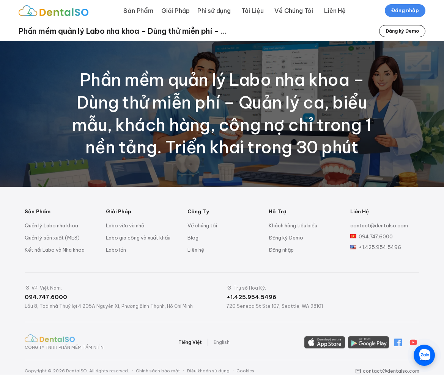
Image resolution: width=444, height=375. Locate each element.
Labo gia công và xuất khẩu (138, 238)
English (222, 342)
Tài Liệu (252, 10)
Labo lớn (116, 250)
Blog (192, 238)
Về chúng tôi (202, 225)
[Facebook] (398, 342)
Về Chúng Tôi (293, 10)
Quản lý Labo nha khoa (51, 225)
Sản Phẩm (138, 10)
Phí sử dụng (214, 10)
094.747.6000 (376, 236)
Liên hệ (195, 250)
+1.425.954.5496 (380, 247)
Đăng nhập (405, 10)
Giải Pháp (175, 10)
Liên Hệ (335, 10)
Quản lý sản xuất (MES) (52, 238)
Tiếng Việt (190, 342)
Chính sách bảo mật (158, 370)
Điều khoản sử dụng (208, 370)
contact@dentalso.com (379, 225)
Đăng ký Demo (402, 31)
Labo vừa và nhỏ (125, 225)
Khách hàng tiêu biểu (293, 225)
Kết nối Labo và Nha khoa (55, 250)
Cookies (245, 370)
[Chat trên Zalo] (424, 355)
